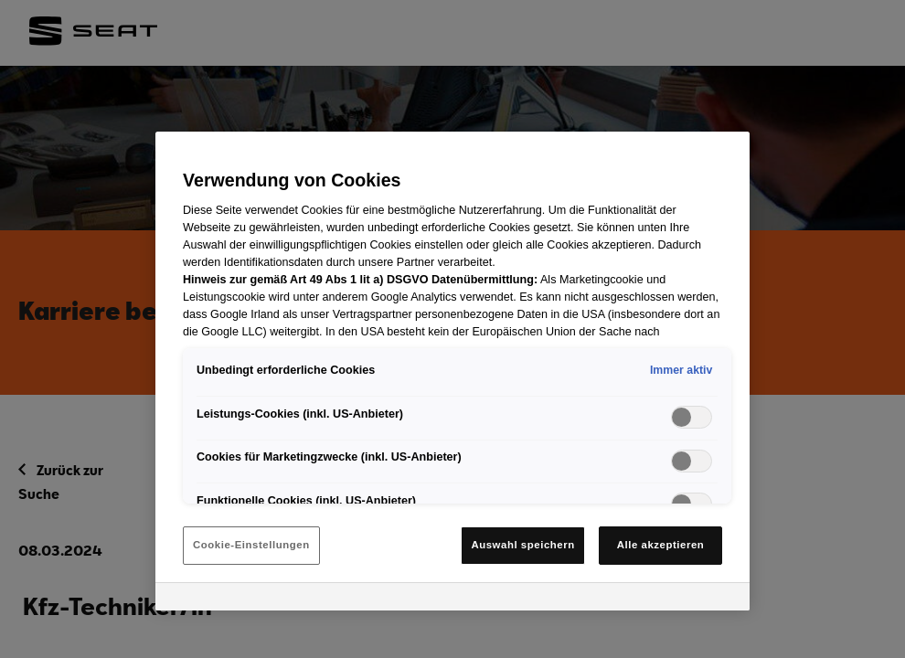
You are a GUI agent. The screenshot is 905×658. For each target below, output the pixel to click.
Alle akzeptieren (661, 544)
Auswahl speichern (522, 544)
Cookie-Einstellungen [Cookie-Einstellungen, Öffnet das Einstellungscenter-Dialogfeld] (251, 544)
